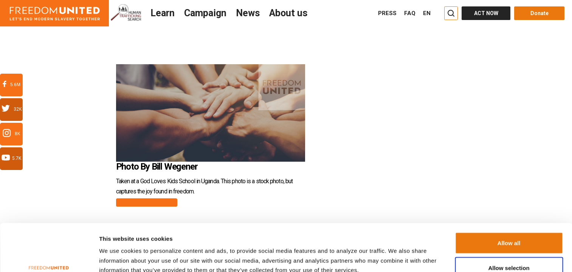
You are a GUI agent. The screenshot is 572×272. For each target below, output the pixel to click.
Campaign (205, 13)
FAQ (409, 13)
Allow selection (508, 227)
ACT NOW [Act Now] (486, 13)
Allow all (509, 202)
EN (427, 13)
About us (288, 13)
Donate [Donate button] (539, 13)
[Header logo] (54, 13)
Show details (386, 254)
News (248, 13)
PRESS (387, 13)
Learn (162, 13)
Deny (509, 252)
